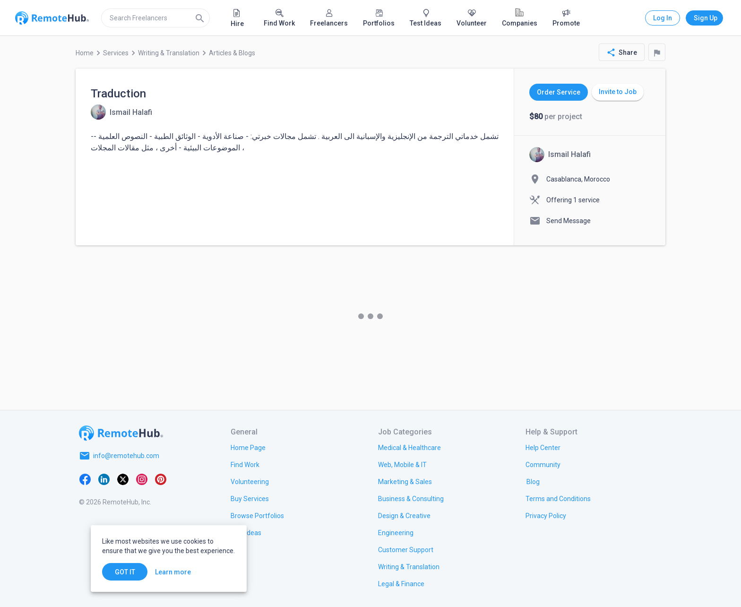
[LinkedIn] (104, 478)
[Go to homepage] (121, 433)
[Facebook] (85, 478)
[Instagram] (141, 478)
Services (116, 53)
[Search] (199, 18)
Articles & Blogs (232, 53)
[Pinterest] (160, 478)
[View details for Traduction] (121, 112)
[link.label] (543, 447)
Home (85, 53)
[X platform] (122, 478)
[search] (155, 18)
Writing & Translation (168, 53)
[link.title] (248, 447)
